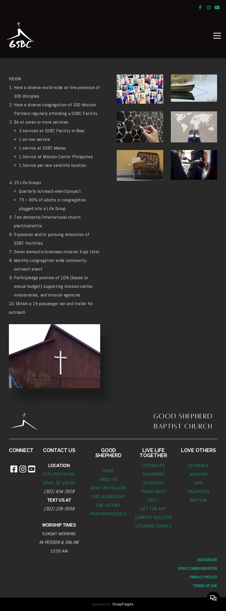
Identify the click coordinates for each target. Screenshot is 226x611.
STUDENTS (153, 483)
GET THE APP (153, 509)
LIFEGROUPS (153, 465)
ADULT (153, 500)
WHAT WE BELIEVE (109, 488)
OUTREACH (198, 465)
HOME (108, 470)
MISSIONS (198, 474)
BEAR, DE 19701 (59, 483)
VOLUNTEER (198, 491)
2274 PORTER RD (59, 474)
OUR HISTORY (108, 505)
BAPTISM (198, 500)
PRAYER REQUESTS (108, 514)
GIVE (198, 483)
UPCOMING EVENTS (153, 526)
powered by (113, 604)
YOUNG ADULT (153, 491)
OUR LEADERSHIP (108, 496)
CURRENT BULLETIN (153, 517)
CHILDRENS (153, 474)
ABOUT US (108, 479)
